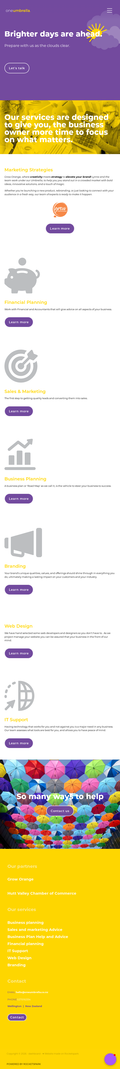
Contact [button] (17, 1017)
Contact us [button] (60, 811)
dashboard (34, 1053)
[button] (110, 1059)
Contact (16, 981)
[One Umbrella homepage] (55, 10)
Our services (21, 909)
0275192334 (24, 999)
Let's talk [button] (17, 68)
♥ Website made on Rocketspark (61, 1053)
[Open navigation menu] (109, 10)
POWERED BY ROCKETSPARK (24, 1063)
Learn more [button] (60, 228)
